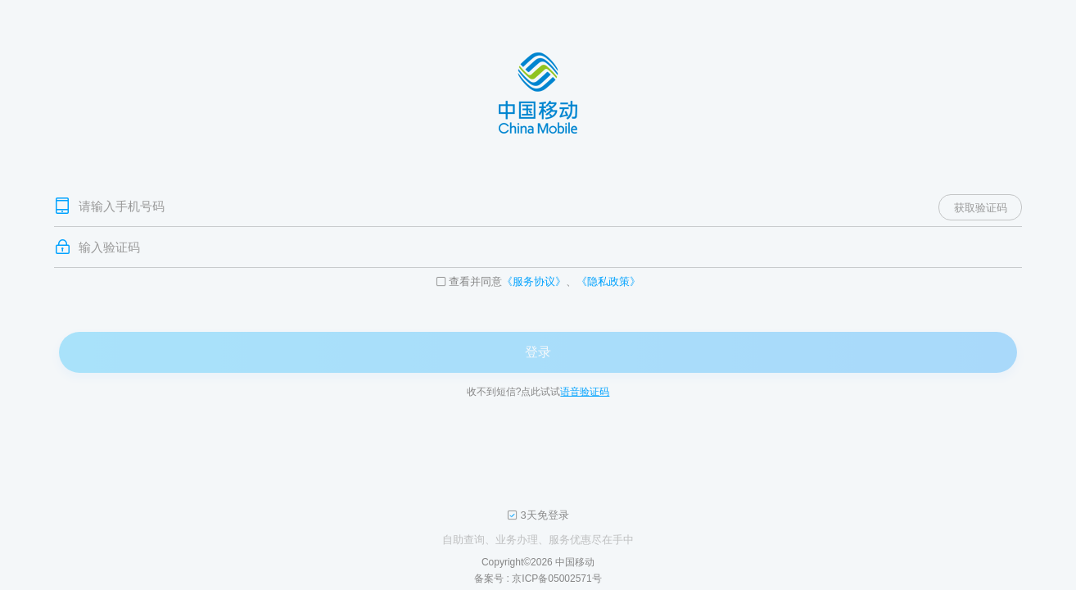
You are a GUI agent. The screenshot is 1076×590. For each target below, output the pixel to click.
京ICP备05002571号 (556, 578)
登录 (538, 352)
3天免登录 (544, 515)
